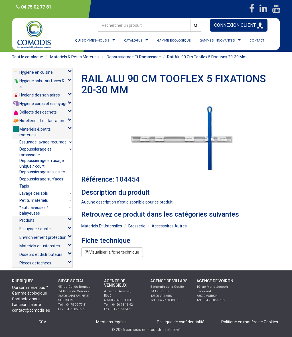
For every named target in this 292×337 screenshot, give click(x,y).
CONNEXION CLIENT (238, 25)
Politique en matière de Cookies (249, 322)
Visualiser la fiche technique (112, 252)
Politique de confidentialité (180, 322)
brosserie (136, 226)
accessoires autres (169, 226)
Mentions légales (111, 322)
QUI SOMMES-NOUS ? (92, 40)
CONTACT (257, 40)
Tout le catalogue (27, 57)
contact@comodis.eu (31, 310)
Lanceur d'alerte (26, 304)
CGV (42, 322)
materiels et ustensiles (101, 226)
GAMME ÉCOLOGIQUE (174, 40)
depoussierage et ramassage (134, 57)
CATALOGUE (133, 40)
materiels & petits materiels (75, 57)
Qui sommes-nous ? (30, 287)
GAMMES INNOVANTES (217, 40)
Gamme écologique (29, 293)
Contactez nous (26, 299)
